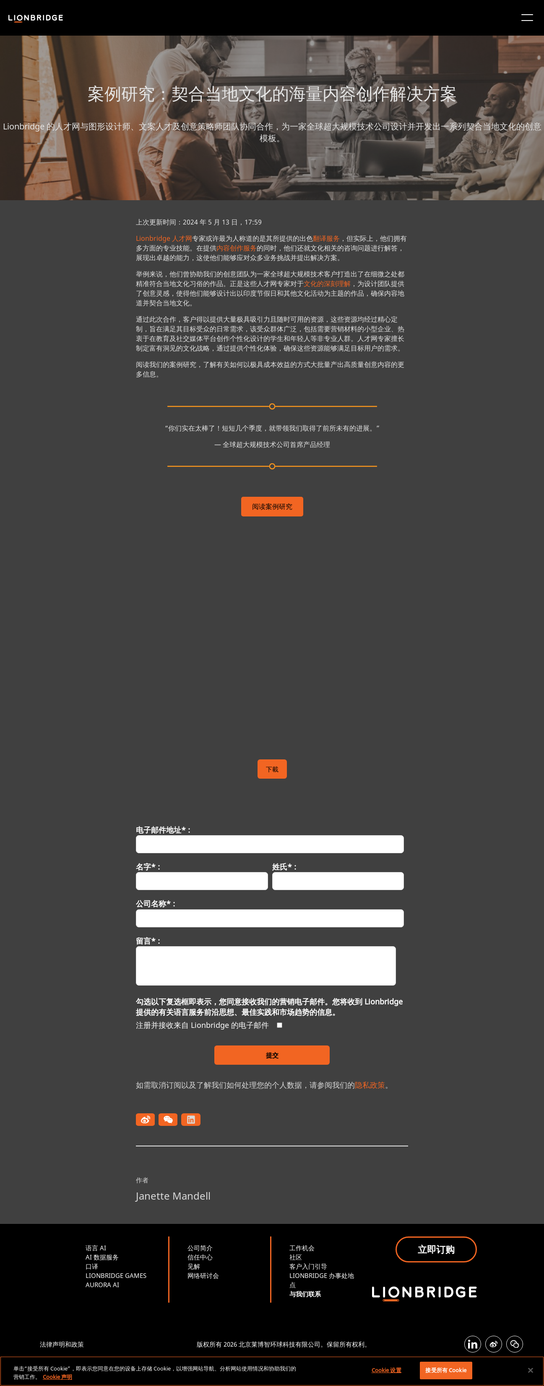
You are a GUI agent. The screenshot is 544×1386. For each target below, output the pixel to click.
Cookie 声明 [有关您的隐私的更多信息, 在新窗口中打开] (57, 1377)
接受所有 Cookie (445, 1370)
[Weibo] (493, 1344)
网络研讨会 (203, 1275)
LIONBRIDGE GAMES (116, 1275)
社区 (295, 1257)
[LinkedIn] (472, 1344)
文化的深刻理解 (327, 283)
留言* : (148, 941)
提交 (272, 1055)
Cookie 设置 (386, 1370)
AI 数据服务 (102, 1257)
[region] (272, 1371)
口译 (92, 1266)
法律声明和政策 (62, 1344)
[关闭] (530, 1370)
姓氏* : (284, 867)
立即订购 (436, 1249)
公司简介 (200, 1248)
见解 (193, 1266)
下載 (272, 769)
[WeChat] (514, 1344)
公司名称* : (155, 903)
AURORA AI (102, 1284)
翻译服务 (326, 238)
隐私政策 (370, 1085)
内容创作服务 (236, 248)
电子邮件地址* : (163, 830)
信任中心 (200, 1257)
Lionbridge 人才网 (164, 238)
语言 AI (96, 1248)
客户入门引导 (308, 1266)
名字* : (148, 867)
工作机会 (302, 1248)
